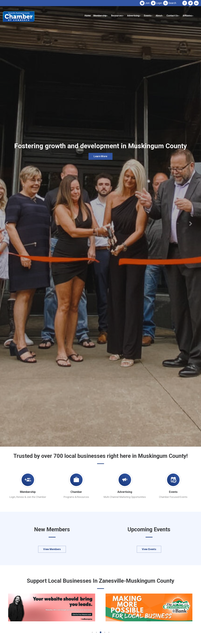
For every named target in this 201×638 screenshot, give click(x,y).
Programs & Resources (76, 496)
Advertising (133, 15)
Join (147, 3)
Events (147, 15)
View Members (52, 549)
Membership (100, 15)
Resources (117, 15)
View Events (149, 549)
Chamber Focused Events (173, 496)
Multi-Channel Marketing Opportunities (125, 496)
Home (88, 15)
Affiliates (187, 15)
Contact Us (172, 15)
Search (172, 3)
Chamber (76, 492)
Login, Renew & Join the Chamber (27, 496)
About (159, 15)
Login (159, 3)
